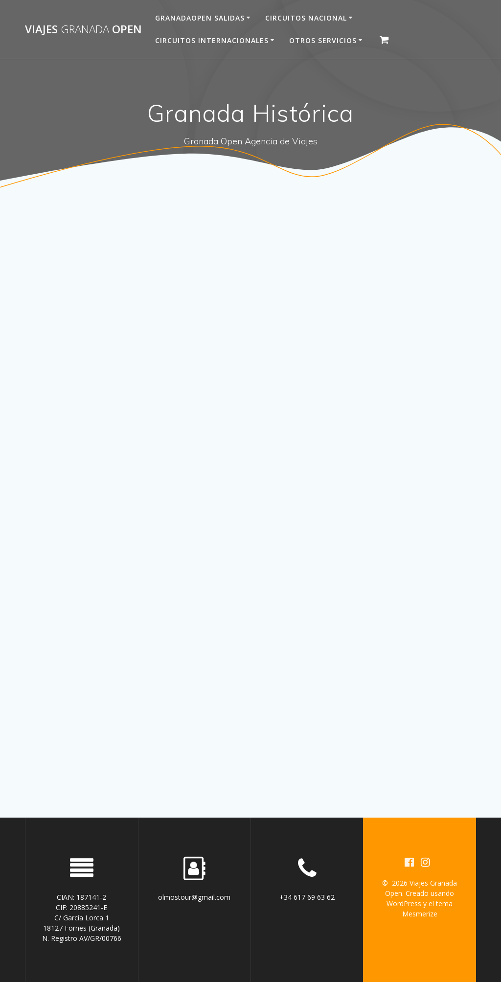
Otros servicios (323, 40)
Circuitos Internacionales (212, 40)
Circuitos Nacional (306, 18)
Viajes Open (83, 29)
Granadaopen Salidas (200, 18)
